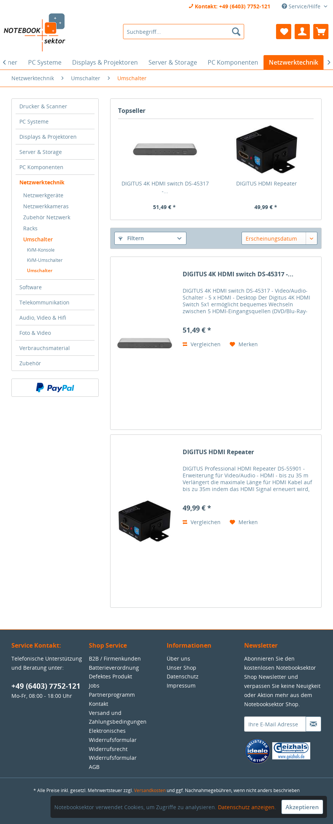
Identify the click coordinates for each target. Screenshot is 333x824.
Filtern (131, 238)
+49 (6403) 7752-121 (45, 686)
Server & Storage (40, 151)
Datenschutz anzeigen (246, 807)
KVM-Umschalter (45, 260)
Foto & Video (35, 332)
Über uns (178, 658)
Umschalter (38, 239)
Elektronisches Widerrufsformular (113, 735)
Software (30, 287)
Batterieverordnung (114, 667)
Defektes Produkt (110, 676)
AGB (94, 766)
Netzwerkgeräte (43, 195)
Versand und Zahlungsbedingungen (118, 717)
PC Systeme (34, 121)
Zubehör (30, 363)
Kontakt (98, 703)
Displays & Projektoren (48, 136)
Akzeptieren (302, 807)
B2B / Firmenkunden (115, 658)
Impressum (181, 685)
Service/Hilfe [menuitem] (302, 6)
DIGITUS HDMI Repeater (266, 183)
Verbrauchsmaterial (44, 348)
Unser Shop (181, 667)
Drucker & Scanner (43, 106)
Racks (30, 228)
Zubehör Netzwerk (46, 217)
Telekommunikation (44, 302)
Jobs (94, 685)
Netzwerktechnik (42, 182)
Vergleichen (202, 344)
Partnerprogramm (112, 694)
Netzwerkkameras (46, 206)
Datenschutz (183, 676)
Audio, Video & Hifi (42, 317)
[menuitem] (183, 31)
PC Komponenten (41, 167)
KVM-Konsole (41, 250)
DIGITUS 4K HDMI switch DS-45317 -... (165, 187)
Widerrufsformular (113, 757)
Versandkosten (150, 790)
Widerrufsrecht (108, 749)
